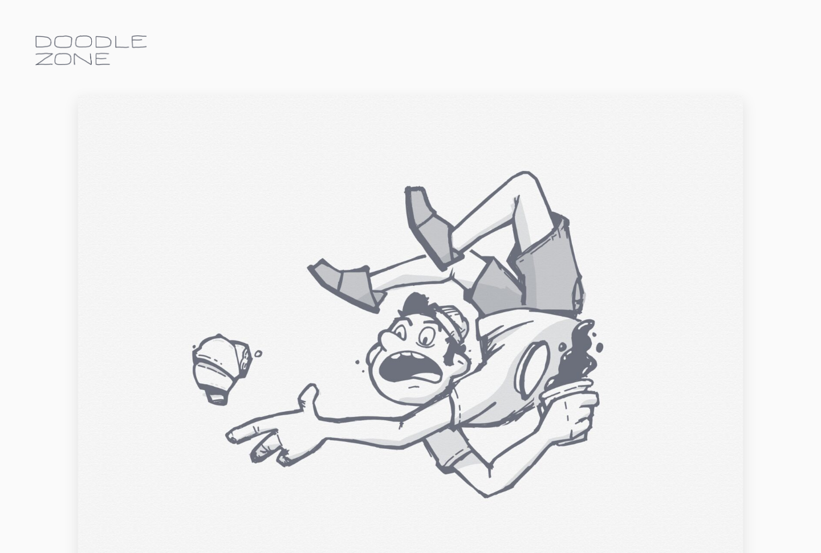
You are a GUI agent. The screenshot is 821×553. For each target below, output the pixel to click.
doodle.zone (91, 50)
